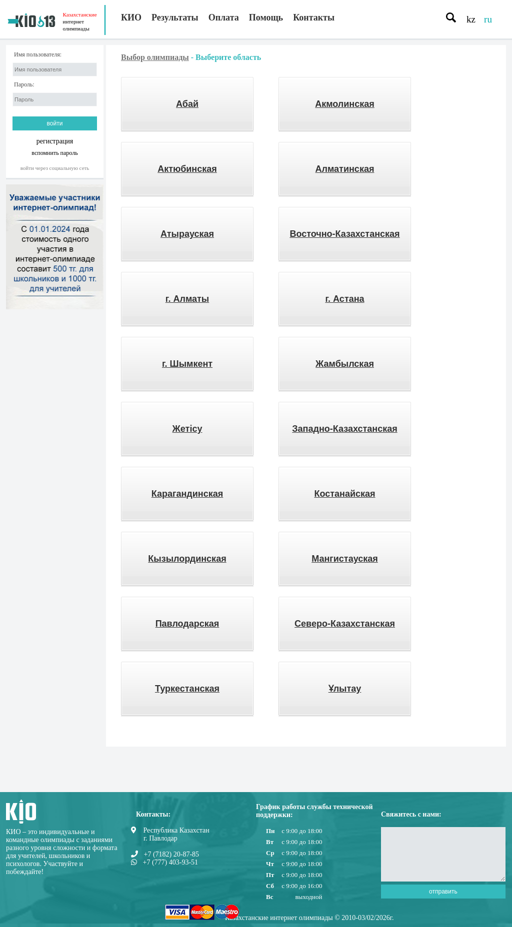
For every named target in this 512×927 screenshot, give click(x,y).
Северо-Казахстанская (344, 624)
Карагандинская (188, 494)
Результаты (175, 17)
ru (488, 19)
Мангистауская (345, 559)
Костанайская (344, 494)
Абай (187, 104)
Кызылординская (187, 559)
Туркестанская (187, 689)
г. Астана (344, 299)
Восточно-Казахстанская (345, 234)
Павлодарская (188, 624)
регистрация (55, 141)
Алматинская (345, 169)
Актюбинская (187, 169)
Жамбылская (345, 364)
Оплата (223, 17)
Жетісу (187, 429)
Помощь (266, 17)
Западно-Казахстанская (344, 429)
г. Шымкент (187, 364)
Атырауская (187, 234)
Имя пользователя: (38, 54)
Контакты (313, 17)
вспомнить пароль (55, 152)
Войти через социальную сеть (55, 168)
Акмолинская (344, 104)
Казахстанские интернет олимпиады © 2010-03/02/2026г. (309, 918)
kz (471, 19)
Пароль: (24, 84)
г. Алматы (187, 299)
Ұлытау (345, 689)
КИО (131, 17)
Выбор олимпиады (155, 57)
